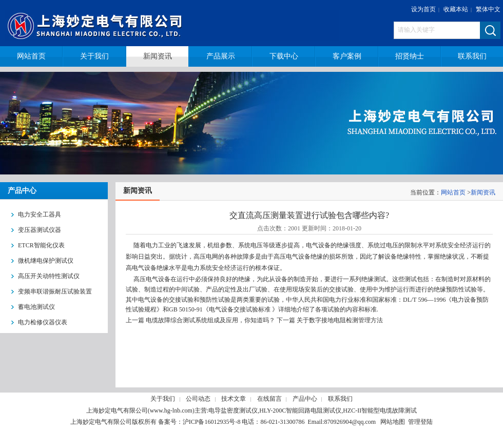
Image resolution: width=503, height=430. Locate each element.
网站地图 (392, 421)
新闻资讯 (483, 192)
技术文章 (233, 398)
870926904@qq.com (350, 421)
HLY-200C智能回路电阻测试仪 (300, 410)
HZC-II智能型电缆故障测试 (380, 410)
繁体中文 (488, 9)
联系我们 (340, 398)
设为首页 (423, 9)
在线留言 (269, 398)
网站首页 (453, 192)
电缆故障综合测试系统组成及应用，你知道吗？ (210, 320)
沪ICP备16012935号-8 (212, 421)
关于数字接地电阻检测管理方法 (340, 320)
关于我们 (162, 398)
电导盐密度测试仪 (233, 410)
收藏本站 (455, 9)
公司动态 (198, 398)
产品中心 (305, 398)
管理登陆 (420, 421)
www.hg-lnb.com (171, 410)
